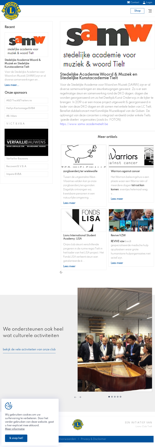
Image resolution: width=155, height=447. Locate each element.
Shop (137, 11)
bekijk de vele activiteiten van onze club (29, 351)
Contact (133, 2)
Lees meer (69, 205)
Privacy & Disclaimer (93, 441)
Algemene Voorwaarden (60, 441)
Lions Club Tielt (144, 428)
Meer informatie (15, 429)
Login (147, 2)
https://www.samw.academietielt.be (84, 126)
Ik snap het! (16, 438)
